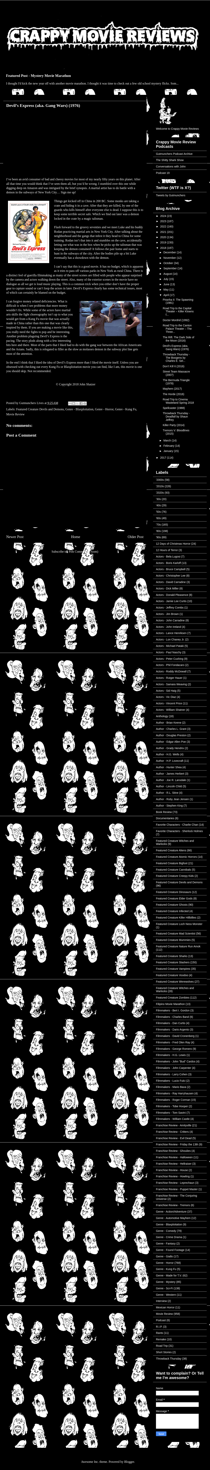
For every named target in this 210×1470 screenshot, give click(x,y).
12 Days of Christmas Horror (173, 543)
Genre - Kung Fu (125, 409)
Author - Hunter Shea (169, 767)
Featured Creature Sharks (171, 956)
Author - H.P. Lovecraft (169, 760)
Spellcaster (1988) (174, 408)
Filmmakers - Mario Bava (171, 1087)
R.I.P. (159, 1326)
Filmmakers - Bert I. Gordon (173, 1010)
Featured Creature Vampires (173, 968)
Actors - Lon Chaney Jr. (170, 639)
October (168, 263)
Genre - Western (166, 1294)
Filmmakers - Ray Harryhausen (175, 1093)
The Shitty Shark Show (170, 160)
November (170, 257)
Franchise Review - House (172, 1170)
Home (75, 537)
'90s (158, 537)
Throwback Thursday (168, 1358)
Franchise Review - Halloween (174, 1157)
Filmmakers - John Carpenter (173, 1067)
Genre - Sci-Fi (164, 1288)
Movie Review (15, 414)
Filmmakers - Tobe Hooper (172, 1106)
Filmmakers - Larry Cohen (171, 1074)
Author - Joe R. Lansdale (171, 780)
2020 (163, 237)
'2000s (160, 479)
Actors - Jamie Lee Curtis (171, 601)
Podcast (161, 1320)
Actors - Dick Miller (167, 588)
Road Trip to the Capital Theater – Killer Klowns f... (178, 311)
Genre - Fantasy (166, 1243)
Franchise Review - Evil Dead (174, 1138)
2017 (163, 457)
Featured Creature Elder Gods (174, 898)
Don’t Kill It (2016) (173, 366)
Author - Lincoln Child (169, 786)
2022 (163, 226)
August (167, 273)
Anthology (162, 716)
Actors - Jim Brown (167, 614)
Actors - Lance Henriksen (171, 633)
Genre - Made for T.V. (169, 1275)
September (170, 268)
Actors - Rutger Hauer (169, 677)
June (166, 284)
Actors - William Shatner (170, 709)
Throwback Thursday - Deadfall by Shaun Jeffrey (176, 416)
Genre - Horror (104, 409)
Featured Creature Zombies (172, 997)
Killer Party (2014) (174, 425)
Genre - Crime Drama (169, 1237)
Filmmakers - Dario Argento (172, 1029)
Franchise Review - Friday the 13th (177, 1144)
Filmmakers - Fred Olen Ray (173, 1042)
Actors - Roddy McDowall (171, 671)
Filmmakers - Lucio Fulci (171, 1080)
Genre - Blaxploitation (79, 409)
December (170, 252)
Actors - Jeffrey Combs (170, 607)
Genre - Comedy (166, 1230)
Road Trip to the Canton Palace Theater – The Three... (177, 329)
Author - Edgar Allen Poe (171, 741)
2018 (163, 247)
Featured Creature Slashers (173, 962)
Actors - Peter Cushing (169, 658)
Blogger (129, 1461)
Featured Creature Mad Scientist (175, 933)
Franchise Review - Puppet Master (177, 1189)
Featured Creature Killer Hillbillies (176, 917)
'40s (158, 505)
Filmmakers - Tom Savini (171, 1112)
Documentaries (165, 818)
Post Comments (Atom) (83, 551)
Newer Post (15, 537)
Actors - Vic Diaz (166, 696)
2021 (163, 231)
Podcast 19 (163, 172)
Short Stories (164, 1352)
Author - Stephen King (169, 805)
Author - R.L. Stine (167, 792)
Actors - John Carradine (170, 620)
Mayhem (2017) (172, 388)
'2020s (160, 492)
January (168, 451)
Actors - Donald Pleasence (172, 594)
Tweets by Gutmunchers (170, 195)
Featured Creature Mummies (173, 940)
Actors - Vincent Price (169, 703)
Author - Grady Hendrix (170, 748)
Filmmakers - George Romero (174, 1048)
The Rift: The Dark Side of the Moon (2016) (178, 339)
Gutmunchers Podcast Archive (174, 153)
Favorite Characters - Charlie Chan (177, 824)
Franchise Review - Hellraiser (174, 1163)
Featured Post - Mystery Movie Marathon (38, 76)
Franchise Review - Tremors (173, 1205)
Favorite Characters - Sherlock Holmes (179, 831)
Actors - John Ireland (168, 626)
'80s (158, 531)
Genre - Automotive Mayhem (173, 1218)
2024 (163, 216)
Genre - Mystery (165, 1281)
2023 (163, 221)
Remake (161, 1339)
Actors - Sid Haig (166, 690)
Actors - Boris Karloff (168, 563)
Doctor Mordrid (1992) (176, 320)
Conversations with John (171, 166)
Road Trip (162, 1345)
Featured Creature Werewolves (175, 981)
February (169, 445)
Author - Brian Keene (168, 722)
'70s (158, 524)
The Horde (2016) (173, 394)
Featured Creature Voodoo (172, 975)
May (166, 289)
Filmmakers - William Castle (173, 1118)
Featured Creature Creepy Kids (175, 875)
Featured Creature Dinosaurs (173, 892)
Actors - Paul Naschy (168, 652)
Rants (159, 1332)
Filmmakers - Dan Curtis (170, 1023)
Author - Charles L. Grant (171, 728)
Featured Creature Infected (172, 911)
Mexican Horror (165, 1307)
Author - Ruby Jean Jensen (172, 799)
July (166, 279)
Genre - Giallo (164, 1256)
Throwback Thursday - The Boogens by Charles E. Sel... (176, 358)
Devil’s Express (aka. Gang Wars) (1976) (176, 347)
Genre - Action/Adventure (171, 1211)
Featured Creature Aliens (171, 850)
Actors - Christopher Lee (171, 575)
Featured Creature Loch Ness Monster (179, 924)
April (166, 295)
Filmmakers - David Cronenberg (175, 1036)
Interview (161, 1301)
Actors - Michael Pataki (170, 645)
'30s (158, 499)
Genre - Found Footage (170, 1250)
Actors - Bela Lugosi (168, 556)
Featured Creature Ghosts (172, 904)
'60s (158, 518)
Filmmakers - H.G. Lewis (171, 1055)
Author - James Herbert (170, 773)
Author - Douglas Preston (171, 735)
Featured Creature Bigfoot (171, 863)
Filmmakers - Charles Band (172, 1016)
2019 (163, 242)
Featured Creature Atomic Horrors (176, 856)
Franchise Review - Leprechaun (175, 1182)
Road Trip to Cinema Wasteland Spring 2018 (178, 401)
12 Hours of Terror (167, 550)
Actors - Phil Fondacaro (170, 665)
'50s (158, 511)
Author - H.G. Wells (167, 754)
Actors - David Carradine (171, 582)
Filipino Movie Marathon (170, 1004)
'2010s (160, 486)
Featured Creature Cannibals (173, 869)
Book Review (164, 812)
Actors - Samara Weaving (171, 684)
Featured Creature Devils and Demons (40, 409)
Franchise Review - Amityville (173, 1125)
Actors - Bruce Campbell (171, 569)
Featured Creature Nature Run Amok (178, 946)
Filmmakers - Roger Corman (173, 1099)
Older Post (136, 537)
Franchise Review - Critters (172, 1131)
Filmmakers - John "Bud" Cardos (175, 1061)
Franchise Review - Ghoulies (173, 1150)
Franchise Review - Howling (173, 1176)
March (167, 440)
